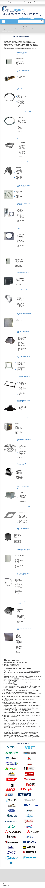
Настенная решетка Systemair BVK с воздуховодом (24, 186)
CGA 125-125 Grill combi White (19, 261)
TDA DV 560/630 (23, 522)
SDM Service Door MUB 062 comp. (18, 432)
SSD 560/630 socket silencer (19, 479)
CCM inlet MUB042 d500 (20, 212)
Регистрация (28, 2)
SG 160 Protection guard (22, 453)
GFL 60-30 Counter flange (22, 390)
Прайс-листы (11, 884)
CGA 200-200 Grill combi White (19, 266)
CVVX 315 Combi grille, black (20, 279)
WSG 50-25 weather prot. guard (19, 642)
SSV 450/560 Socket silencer (22, 498)
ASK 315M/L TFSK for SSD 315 (22, 149)
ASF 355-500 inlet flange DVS (21, 99)
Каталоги (6, 885)
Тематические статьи (37, 885)
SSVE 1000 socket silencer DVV (17, 535)
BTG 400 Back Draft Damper (19, 171)
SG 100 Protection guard (22, 446)
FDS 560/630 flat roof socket (22, 349)
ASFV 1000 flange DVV (20, 118)
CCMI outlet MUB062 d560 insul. (20, 241)
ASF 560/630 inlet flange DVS (21, 102)
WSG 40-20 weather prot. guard (19, 639)
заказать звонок (38, 18)
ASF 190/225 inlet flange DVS (21, 94)
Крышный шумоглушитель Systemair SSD (23, 463)
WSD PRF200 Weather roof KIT (21, 620)
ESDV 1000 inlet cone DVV (20, 296)
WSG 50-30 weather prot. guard (19, 646)
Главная (5, 884)
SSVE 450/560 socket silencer (17, 541)
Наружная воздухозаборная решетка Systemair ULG (23, 550)
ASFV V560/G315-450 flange (21, 129)
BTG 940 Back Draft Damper (19, 178)
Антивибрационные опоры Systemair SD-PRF (23, 401)
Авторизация (38, 2)
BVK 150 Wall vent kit (19, 197)
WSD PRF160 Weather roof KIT (21, 618)
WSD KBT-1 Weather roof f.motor (20, 609)
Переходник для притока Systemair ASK (23, 137)
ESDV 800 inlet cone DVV (20, 306)
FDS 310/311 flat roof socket (22, 340)
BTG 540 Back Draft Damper (19, 173)
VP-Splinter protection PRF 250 (18, 595)
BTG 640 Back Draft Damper (19, 175)
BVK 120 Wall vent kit (19, 194)
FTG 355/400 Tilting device (20, 365)
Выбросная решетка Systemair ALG (22, 53)
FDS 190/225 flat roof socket (22, 338)
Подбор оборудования (19, 883)
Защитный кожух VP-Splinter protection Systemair (24, 574)
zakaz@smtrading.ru (24, 18)
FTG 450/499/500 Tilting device (21, 368)
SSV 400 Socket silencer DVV (22, 496)
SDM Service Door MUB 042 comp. (18, 429)
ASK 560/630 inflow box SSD (22, 154)
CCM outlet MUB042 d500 (20, 219)
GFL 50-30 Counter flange (22, 388)
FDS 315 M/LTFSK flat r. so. (21, 343)
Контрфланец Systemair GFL (24, 376)
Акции (25, 884)
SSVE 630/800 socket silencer (17, 543)
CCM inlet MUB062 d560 (20, 215)
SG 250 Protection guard (22, 455)
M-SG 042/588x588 (18, 320)
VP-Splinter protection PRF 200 (18, 591)
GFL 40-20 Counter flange (22, 383)
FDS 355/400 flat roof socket (22, 346)
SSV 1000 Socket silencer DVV (23, 493)
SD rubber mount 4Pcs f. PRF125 (23, 410)
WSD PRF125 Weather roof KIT (21, 616)
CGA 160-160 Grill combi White (19, 263)
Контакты (12, 886)
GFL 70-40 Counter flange (22, 393)
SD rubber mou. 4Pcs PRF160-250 (22, 407)
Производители (37, 883)
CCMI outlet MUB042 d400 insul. (20, 234)
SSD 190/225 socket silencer (19, 469)
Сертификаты (28, 885)
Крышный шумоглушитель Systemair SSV (23, 487)
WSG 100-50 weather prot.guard (19, 635)
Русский (4, 2)
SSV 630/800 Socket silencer (22, 500)
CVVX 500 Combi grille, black (20, 283)
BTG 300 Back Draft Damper (19, 168)
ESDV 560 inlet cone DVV (20, 304)
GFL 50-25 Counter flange (22, 385)
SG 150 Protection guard (22, 450)
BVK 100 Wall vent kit (19, 192)
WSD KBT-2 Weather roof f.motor (20, 613)
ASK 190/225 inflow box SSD (22, 143)
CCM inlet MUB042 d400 (20, 210)
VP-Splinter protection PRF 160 (18, 584)
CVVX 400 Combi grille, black (20, 281)
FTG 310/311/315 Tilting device (21, 363)
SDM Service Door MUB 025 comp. (18, 425)
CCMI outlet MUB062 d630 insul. (20, 245)
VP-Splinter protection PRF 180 (18, 588)
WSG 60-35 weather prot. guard (19, 650)
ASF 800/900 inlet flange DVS (21, 104)
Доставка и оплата (18, 886)
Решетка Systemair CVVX (23, 272)
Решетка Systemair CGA (22, 252)
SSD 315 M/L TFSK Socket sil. (20, 474)
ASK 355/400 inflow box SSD (22, 152)
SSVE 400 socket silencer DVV (18, 538)
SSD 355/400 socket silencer (19, 477)
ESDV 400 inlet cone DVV (20, 299)
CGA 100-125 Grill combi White (19, 258)
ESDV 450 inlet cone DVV (20, 301)
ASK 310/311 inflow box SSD (22, 146)
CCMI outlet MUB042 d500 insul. (20, 238)
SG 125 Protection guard (22, 448)
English (10, 2)
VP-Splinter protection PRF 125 (18, 580)
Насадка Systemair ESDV (23, 289)
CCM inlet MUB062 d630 (20, 217)
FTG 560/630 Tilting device (20, 370)
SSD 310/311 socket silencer (19, 472)
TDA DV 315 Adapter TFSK (22, 516)
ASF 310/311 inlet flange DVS (21, 97)
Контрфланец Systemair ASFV (24, 111)
